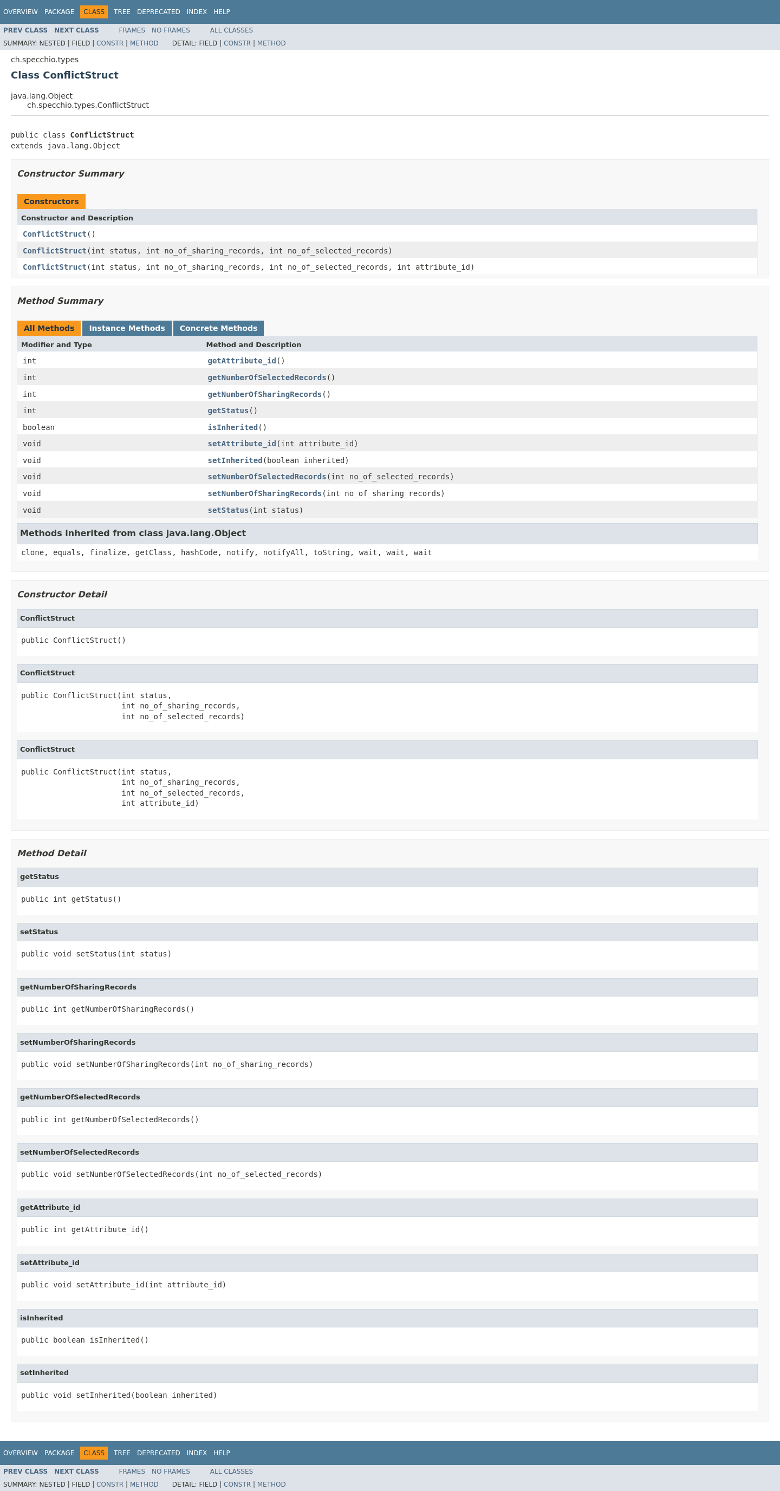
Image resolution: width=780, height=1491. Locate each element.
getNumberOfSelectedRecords (267, 377)
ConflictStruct (55, 234)
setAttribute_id (242, 443)
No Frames (171, 30)
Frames (132, 30)
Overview (20, 12)
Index (197, 12)
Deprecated (158, 12)
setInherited (235, 460)
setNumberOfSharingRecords (265, 493)
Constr (109, 43)
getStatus (228, 410)
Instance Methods (127, 328)
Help (221, 12)
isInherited (233, 427)
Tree (122, 12)
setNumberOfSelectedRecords (267, 476)
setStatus (228, 510)
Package (59, 12)
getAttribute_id (242, 360)
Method (144, 43)
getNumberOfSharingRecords (265, 394)
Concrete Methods (219, 328)
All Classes (231, 30)
